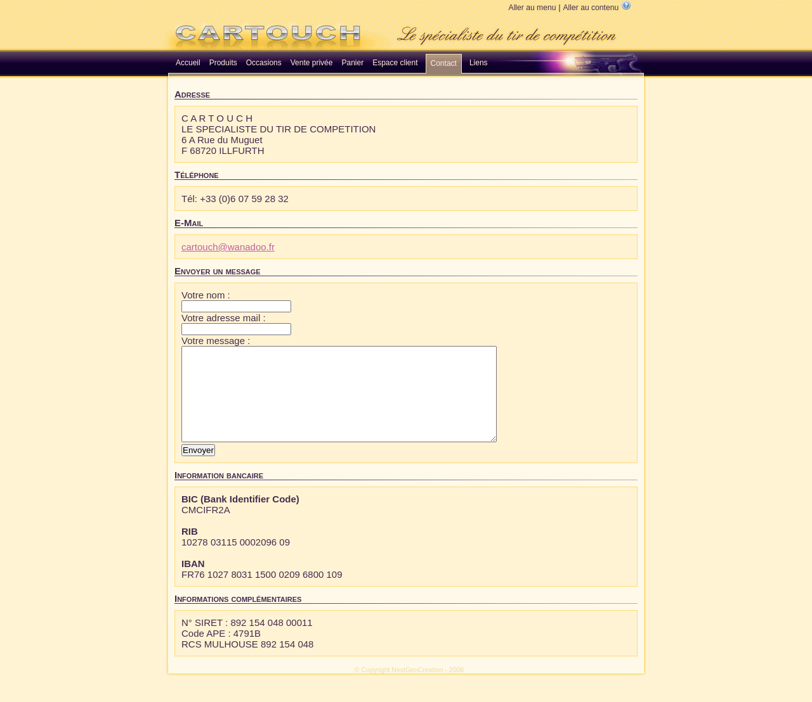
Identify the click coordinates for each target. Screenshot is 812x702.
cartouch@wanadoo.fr (228, 246)
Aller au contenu (591, 7)
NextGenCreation (417, 688)
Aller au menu (532, 7)
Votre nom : (205, 295)
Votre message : (215, 340)
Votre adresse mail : (223, 317)
